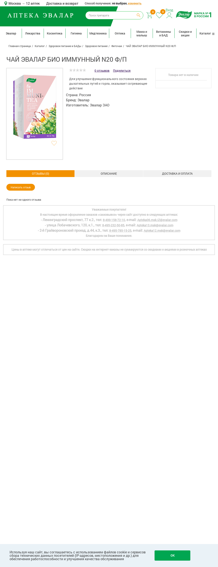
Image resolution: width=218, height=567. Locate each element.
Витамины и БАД (163, 33)
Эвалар (11, 33)
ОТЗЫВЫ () (177, 173)
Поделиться (122, 71)
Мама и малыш (141, 33)
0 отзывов (102, 71)
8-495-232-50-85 (113, 389)
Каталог (207, 33)
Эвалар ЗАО (99, 105)
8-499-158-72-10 (114, 384)
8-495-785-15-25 (120, 395)
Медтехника (98, 33)
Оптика (120, 33)
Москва (15, 3)
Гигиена (76, 33)
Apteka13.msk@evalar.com (155, 389)
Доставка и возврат (62, 3)
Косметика (54, 33)
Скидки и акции (185, 33)
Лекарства (32, 33)
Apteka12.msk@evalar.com (162, 395)
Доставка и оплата (108, 173)
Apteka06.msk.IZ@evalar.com (157, 384)
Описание (40, 173)
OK (173, 555)
